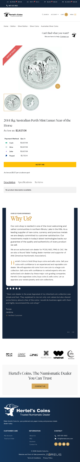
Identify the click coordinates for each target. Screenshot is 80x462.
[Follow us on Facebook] (56, 444)
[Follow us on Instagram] (60, 444)
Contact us (64, 37)
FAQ (30, 439)
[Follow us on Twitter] (67, 444)
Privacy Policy (47, 458)
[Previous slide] (68, 332)
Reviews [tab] (39, 182)
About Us (32, 436)
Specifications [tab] (25, 182)
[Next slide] (73, 332)
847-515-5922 (13, 5)
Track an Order (9, 439)
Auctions (32, 441)
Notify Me (40, 165)
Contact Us (40, 386)
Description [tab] (9, 182)
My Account (8, 436)
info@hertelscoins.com (65, 439)
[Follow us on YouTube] (64, 444)
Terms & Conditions (34, 458)
